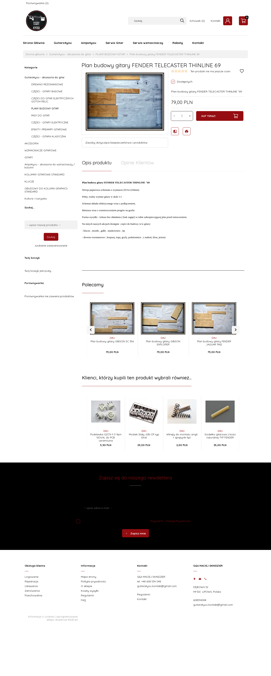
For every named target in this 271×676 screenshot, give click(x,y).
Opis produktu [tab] (97, 163)
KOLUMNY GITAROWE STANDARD (44, 174)
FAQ (83, 600)
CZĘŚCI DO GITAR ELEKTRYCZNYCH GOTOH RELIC (52, 100)
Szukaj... (29, 207)
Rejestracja (31, 581)
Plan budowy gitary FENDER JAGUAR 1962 (214, 343)
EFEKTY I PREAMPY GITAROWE (49, 129)
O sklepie (86, 586)
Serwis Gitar (114, 43)
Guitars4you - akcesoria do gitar (44, 77)
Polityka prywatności (93, 581)
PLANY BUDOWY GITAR (45, 108)
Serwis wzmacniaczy (148, 43)
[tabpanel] (163, 221)
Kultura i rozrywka (35, 198)
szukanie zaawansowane (51, 245)
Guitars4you (63, 43)
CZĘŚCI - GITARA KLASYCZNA (48, 136)
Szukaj (51, 237)
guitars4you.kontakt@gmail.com (157, 586)
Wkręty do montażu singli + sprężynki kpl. (182, 436)
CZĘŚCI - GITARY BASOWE (46, 91)
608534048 (199, 600)
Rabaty (177, 43)
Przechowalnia (33, 595)
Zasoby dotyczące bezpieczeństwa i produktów (116, 142)
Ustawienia (31, 586)
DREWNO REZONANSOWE (47, 84)
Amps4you (88, 43)
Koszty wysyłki (90, 590)
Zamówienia (32, 590)
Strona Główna (34, 43)
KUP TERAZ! (219, 115)
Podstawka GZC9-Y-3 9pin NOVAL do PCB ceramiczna (106, 437)
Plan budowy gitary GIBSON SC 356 (112, 341)
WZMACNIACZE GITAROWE (40, 150)
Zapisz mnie (135, 533)
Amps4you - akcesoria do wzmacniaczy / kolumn (49, 166)
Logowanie (31, 576)
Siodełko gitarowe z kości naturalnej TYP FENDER (220, 436)
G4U (112, 337)
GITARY (28, 157)
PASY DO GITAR (40, 115)
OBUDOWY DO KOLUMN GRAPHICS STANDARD (46, 190)
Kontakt (215, 20)
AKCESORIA (31, 143)
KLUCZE (29, 181)
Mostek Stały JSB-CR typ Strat (144, 436)
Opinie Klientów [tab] (137, 163)
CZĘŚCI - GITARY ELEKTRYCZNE (49, 122)
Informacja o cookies (41, 616)
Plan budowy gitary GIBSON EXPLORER (163, 343)
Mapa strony (88, 576)
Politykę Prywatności (178, 521)
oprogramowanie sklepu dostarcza (62, 618)
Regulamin (157, 521)
